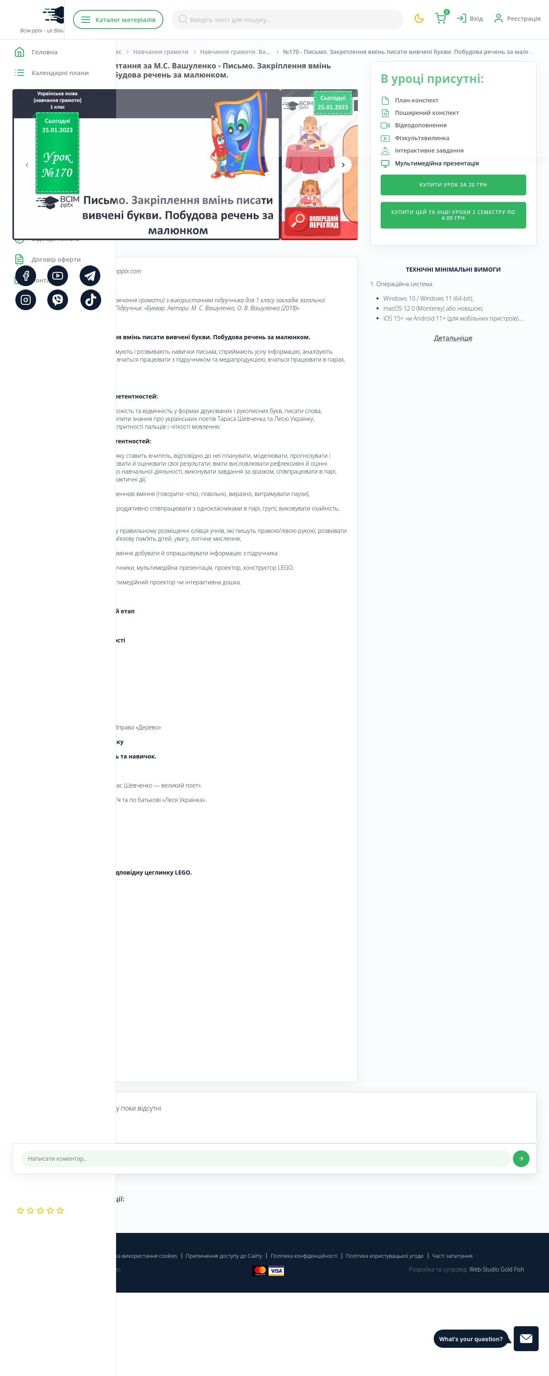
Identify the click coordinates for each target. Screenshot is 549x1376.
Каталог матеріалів (169, 19)
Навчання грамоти (276, 51)
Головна (141, 51)
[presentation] (143, 173)
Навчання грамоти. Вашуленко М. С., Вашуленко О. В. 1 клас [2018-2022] (357, 51)
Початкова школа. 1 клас (201, 51)
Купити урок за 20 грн (473, 184)
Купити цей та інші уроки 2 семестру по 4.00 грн (472, 215)
